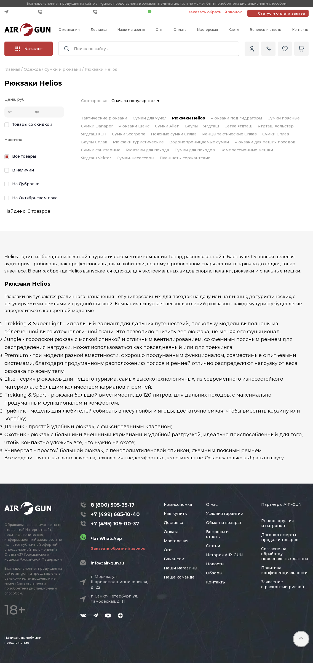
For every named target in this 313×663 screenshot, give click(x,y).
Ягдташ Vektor (96, 157)
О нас (212, 504)
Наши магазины (131, 30)
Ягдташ (211, 126)
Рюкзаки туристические (138, 142)
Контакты (300, 30)
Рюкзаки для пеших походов (264, 142)
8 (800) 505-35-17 (113, 505)
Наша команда (179, 577)
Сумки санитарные (101, 150)
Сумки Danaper (97, 126)
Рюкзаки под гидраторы (236, 118)
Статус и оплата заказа (281, 13)
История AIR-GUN (224, 554)
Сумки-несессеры (135, 157)
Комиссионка (178, 504)
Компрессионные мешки (246, 150)
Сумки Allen (167, 126)
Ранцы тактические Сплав (229, 134)
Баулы (191, 126)
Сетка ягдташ (238, 126)
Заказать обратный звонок (215, 12)
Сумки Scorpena (128, 134)
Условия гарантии (224, 513)
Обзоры (214, 573)
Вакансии (174, 558)
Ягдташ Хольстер (276, 126)
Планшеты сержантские (185, 157)
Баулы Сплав (94, 142)
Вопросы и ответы (266, 30)
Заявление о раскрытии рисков (282, 584)
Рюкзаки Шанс (133, 126)
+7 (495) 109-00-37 (119, 12)
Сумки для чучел (150, 118)
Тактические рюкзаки (104, 118)
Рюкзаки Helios (188, 118)
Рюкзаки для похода (147, 150)
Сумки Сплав (275, 134)
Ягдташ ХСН (93, 134)
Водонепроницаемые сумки (199, 142)
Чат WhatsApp (165, 12)
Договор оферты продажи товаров (279, 537)
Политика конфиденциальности (284, 570)
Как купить (175, 513)
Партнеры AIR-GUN (281, 504)
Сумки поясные (283, 118)
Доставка (98, 30)
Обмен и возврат (224, 522)
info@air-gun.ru (107, 563)
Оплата (179, 30)
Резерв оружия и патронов (277, 523)
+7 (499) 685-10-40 (64, 12)
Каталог (29, 48)
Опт (159, 30)
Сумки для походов (195, 150)
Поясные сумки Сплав (174, 134)
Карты (234, 30)
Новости (215, 563)
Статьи (213, 545)
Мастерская (207, 30)
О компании (69, 30)
